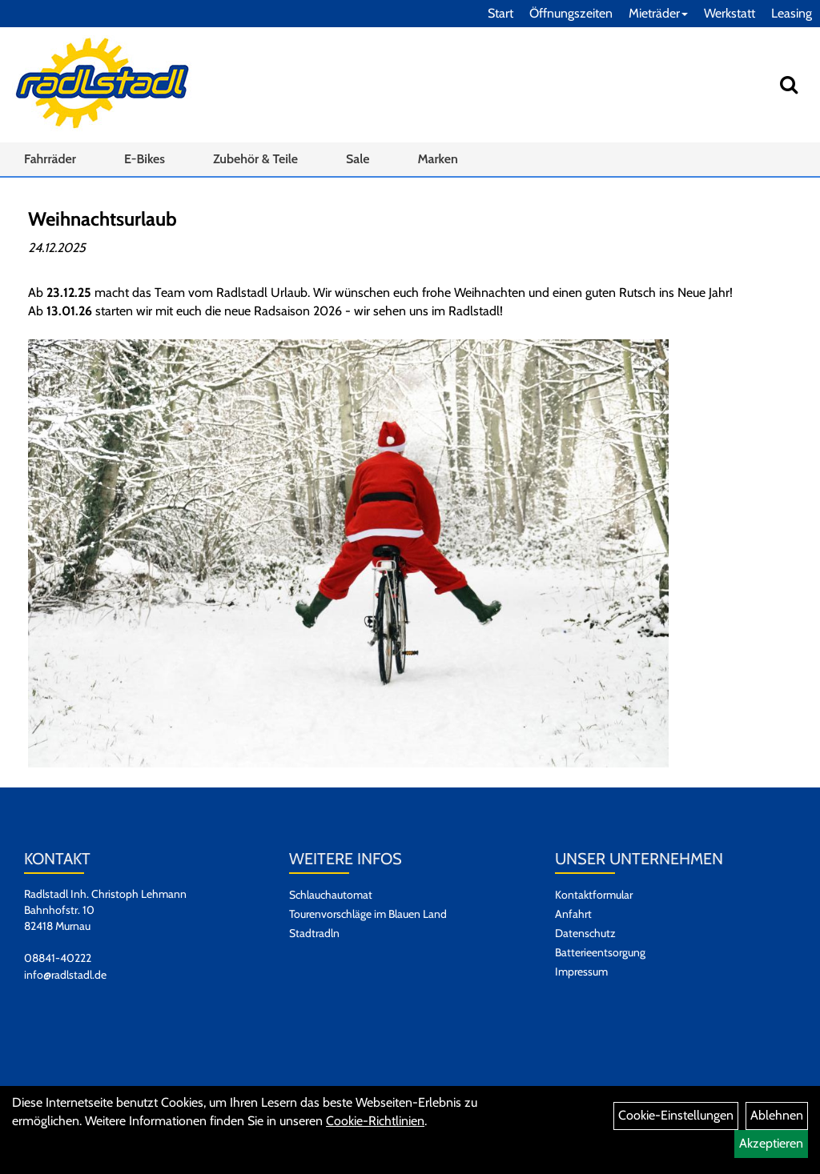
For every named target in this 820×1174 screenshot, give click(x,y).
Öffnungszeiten (571, 13)
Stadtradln (314, 933)
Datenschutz (585, 933)
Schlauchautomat (330, 895)
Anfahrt (573, 914)
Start (500, 13)
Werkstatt (729, 13)
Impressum (581, 971)
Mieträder (658, 13)
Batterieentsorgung (600, 952)
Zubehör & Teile (255, 158)
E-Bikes (144, 158)
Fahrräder (50, 158)
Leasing (791, 13)
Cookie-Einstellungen (676, 1115)
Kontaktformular (594, 895)
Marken (437, 158)
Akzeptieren (771, 1143)
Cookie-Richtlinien (375, 1120)
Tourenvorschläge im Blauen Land (368, 914)
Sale (357, 158)
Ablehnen (776, 1115)
